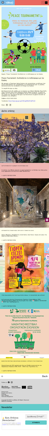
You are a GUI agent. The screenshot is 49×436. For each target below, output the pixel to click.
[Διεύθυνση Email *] (36, 416)
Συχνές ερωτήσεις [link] (7, 393)
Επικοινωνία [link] (5, 391)
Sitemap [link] (4, 394)
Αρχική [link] (3, 74)
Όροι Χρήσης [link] (5, 395)
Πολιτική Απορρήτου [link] (7, 396)
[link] (47, 220)
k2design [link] (9, 401)
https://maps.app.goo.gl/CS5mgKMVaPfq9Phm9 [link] (21, 101)
